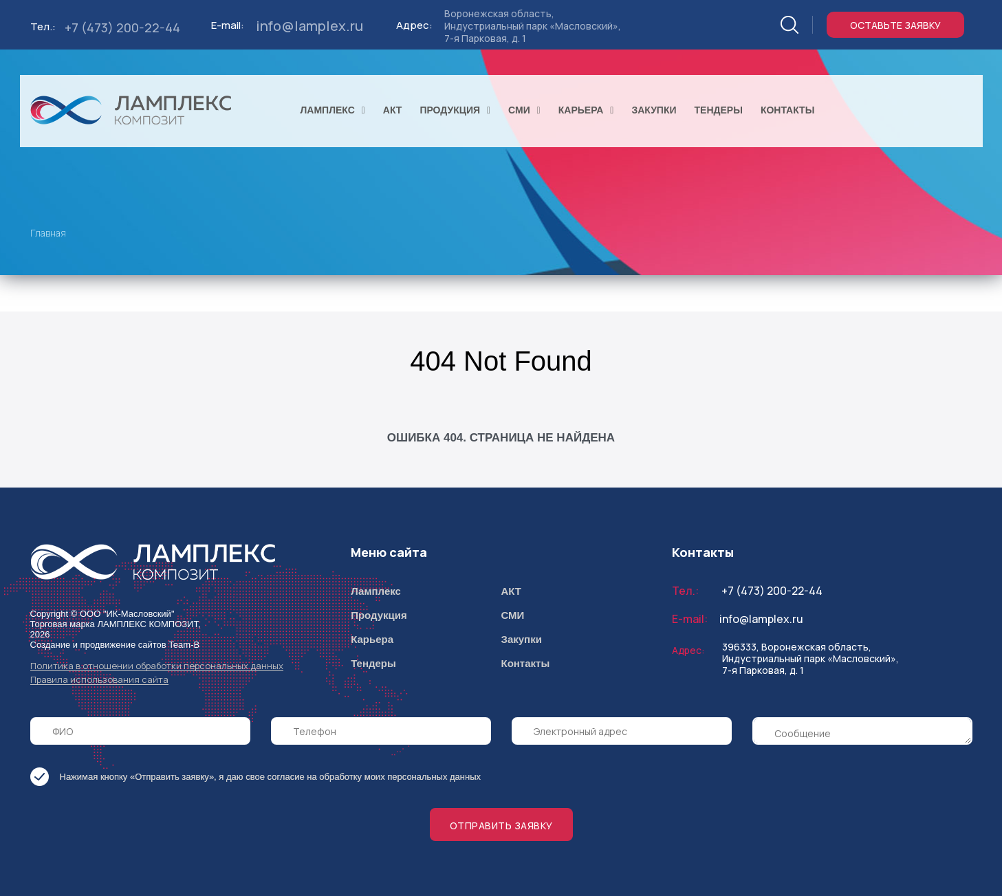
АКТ (511, 591)
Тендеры (373, 663)
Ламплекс (376, 591)
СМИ (512, 615)
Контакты (525, 663)
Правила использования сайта (99, 680)
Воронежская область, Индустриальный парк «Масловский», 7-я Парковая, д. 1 (532, 26)
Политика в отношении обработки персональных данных (156, 666)
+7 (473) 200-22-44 (122, 27)
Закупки (521, 639)
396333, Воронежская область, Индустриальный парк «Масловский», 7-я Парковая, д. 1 (810, 658)
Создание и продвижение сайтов (98, 645)
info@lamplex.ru (309, 26)
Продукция (379, 615)
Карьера (372, 639)
